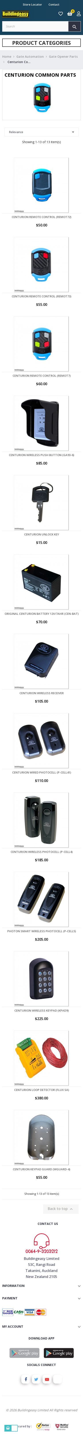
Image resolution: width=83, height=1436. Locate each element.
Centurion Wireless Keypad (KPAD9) (41, 1010)
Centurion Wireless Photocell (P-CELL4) (42, 851)
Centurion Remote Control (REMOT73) (41, 296)
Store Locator (32, 4)
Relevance (41, 132)
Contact (53, 4)
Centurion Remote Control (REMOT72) (41, 216)
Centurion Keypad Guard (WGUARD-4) (41, 1169)
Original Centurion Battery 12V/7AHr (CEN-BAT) (42, 613)
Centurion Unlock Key (41, 534)
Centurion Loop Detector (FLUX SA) (41, 1089)
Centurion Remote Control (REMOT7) (42, 375)
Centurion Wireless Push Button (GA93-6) (41, 455)
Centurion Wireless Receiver (41, 693)
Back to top (61, 1209)
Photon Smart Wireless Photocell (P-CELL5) (41, 931)
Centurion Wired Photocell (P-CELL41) (41, 772)
